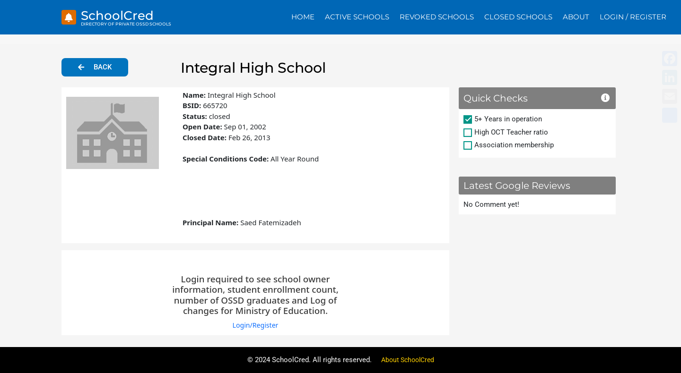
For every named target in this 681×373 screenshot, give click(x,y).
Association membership (514, 145)
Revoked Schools (437, 16)
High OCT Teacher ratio (511, 132)
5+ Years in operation (508, 119)
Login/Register (255, 325)
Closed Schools (518, 16)
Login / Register (633, 16)
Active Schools (357, 16)
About (576, 16)
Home (302, 16)
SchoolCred (122, 15)
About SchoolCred (408, 360)
